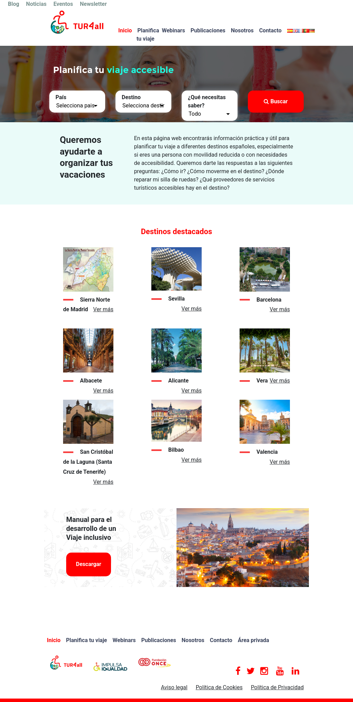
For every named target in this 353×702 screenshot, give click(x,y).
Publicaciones (208, 30)
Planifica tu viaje (148, 34)
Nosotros (242, 30)
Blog (13, 4)
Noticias (36, 4)
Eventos (63, 4)
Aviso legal (174, 687)
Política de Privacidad (277, 687)
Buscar (276, 101)
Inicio (125, 30)
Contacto (270, 30)
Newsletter (93, 4)
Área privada (253, 640)
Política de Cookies (219, 687)
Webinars (173, 30)
